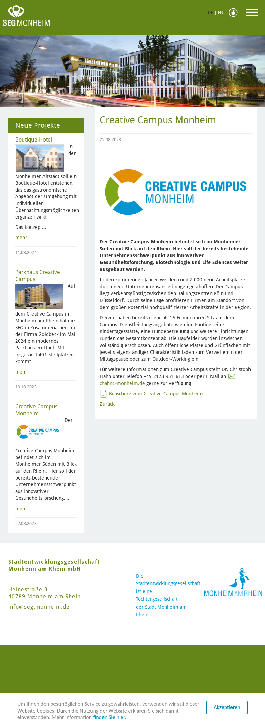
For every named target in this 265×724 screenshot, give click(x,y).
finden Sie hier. (109, 717)
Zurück (107, 404)
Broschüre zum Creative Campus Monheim (156, 393)
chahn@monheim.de (122, 383)
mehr (21, 237)
